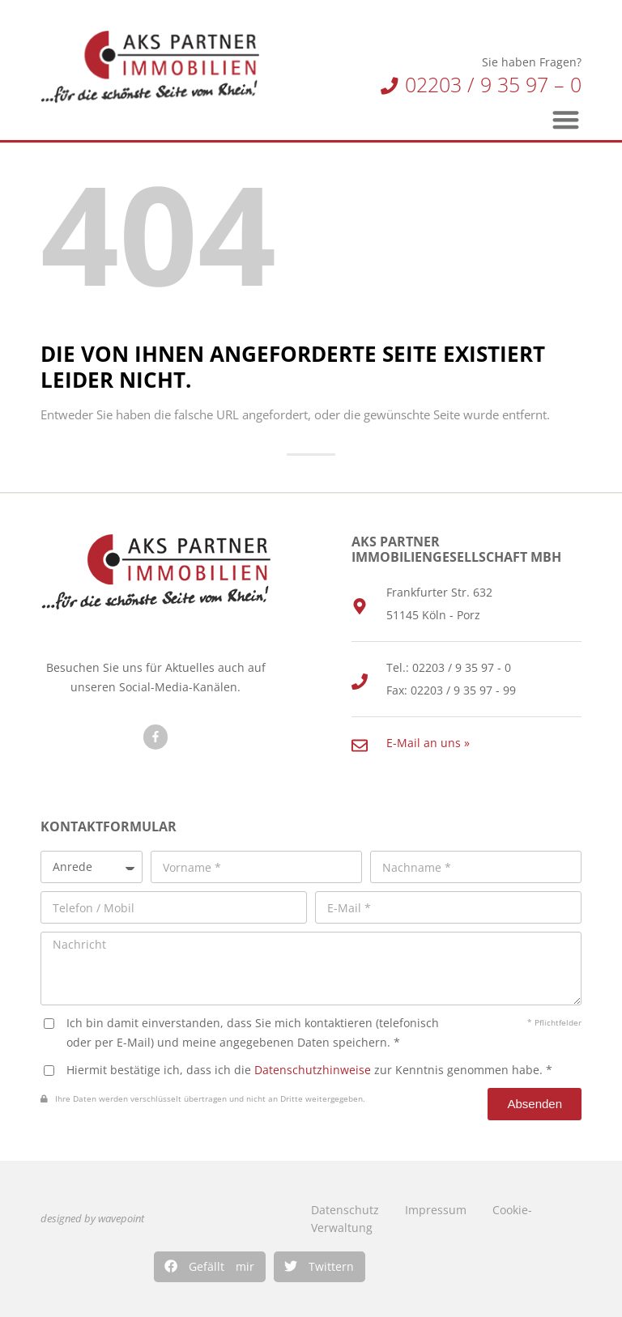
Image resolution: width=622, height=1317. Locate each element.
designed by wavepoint (92, 1219)
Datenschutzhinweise (312, 1069)
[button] (210, 1266)
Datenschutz (345, 1209)
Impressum (435, 1209)
